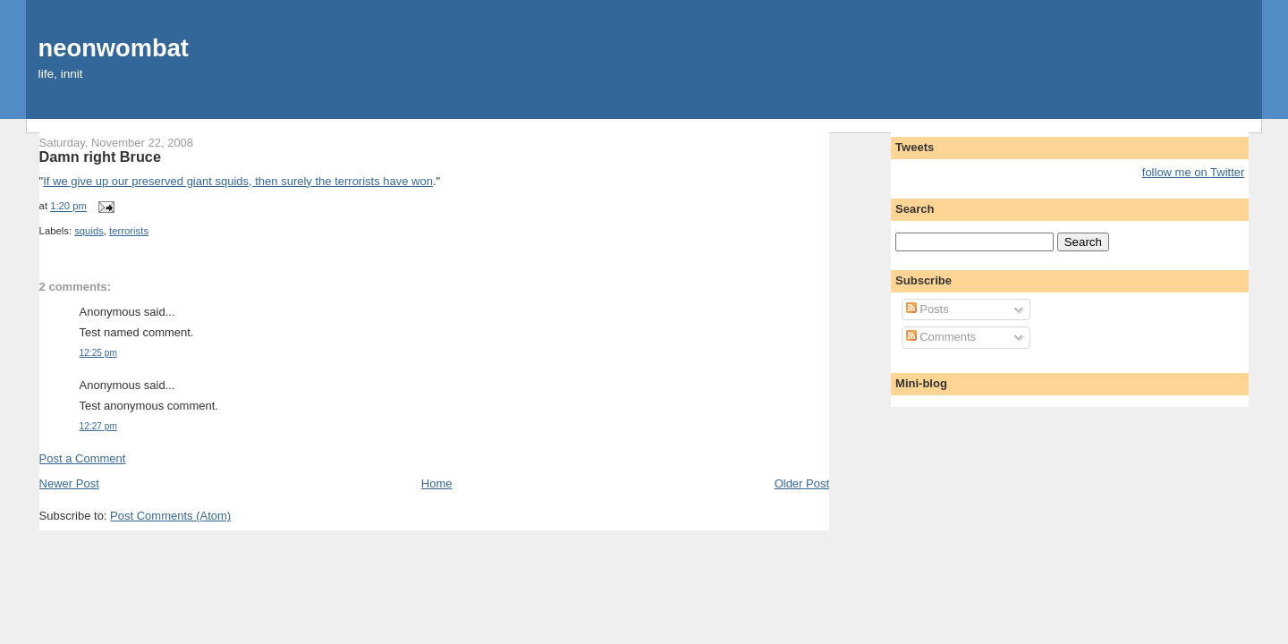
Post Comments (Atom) (170, 515)
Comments (941, 336)
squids (89, 230)
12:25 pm (98, 353)
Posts (927, 309)
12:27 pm (98, 426)
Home (437, 483)
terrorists (128, 230)
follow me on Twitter (1193, 172)
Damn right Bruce (100, 156)
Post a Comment (82, 458)
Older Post (802, 483)
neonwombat (113, 48)
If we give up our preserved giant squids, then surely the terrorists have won (238, 181)
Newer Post (69, 483)
